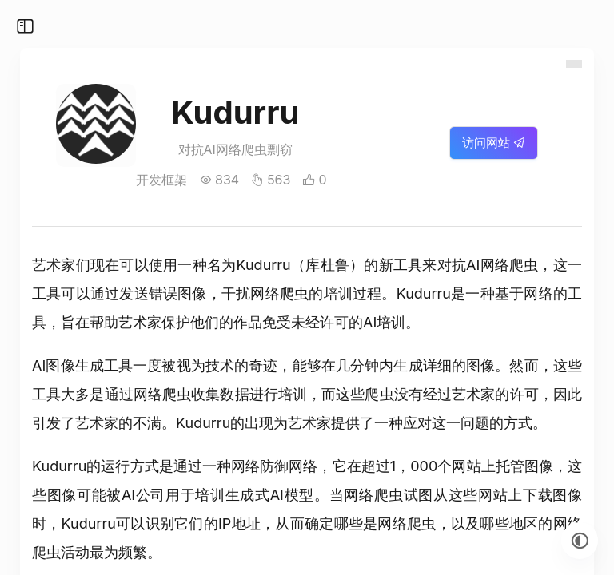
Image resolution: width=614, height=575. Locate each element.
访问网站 (493, 142)
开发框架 (161, 180)
